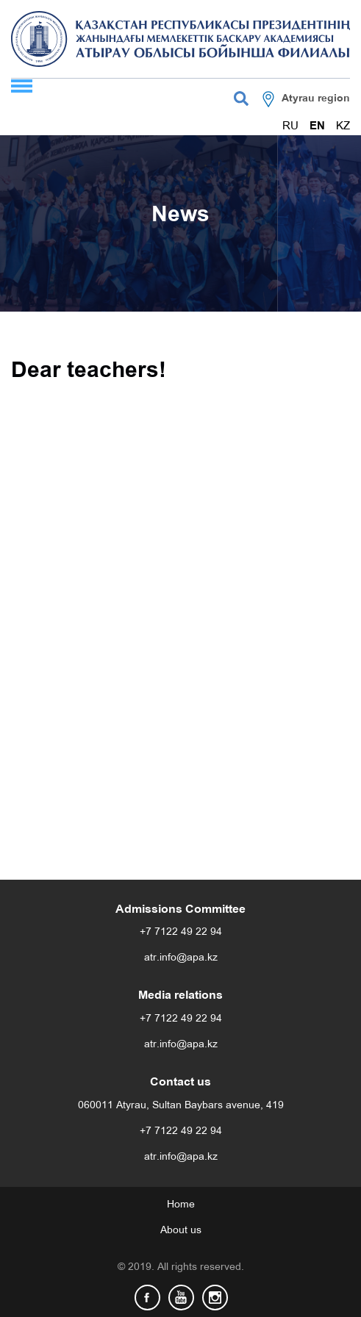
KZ (343, 126)
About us (180, 1230)
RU (290, 126)
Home (181, 1205)
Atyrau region (316, 99)
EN (317, 126)
